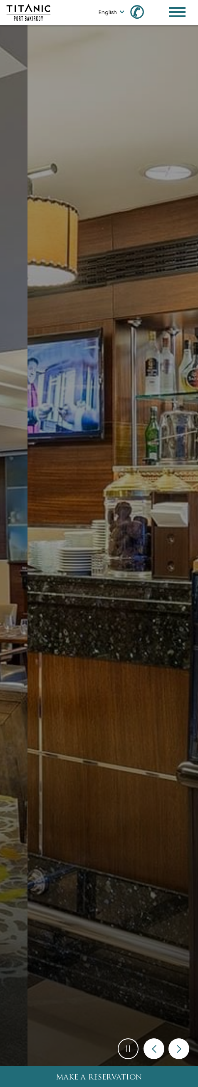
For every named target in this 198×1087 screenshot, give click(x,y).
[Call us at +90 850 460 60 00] (142, 11)
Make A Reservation (99, 1077)
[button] (154, 1048)
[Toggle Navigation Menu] (177, 12)
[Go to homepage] (28, 12)
